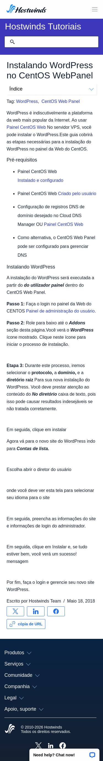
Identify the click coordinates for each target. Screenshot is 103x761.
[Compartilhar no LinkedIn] (35, 611)
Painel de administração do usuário (60, 311)
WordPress (27, 101)
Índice (51, 89)
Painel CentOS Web (26, 127)
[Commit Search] (12, 41)
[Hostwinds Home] (9, 729)
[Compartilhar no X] (15, 611)
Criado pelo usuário (77, 193)
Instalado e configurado (40, 180)
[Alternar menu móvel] (95, 9)
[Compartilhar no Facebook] (56, 611)
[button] (64, 753)
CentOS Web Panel (60, 101)
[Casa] (26, 9)
